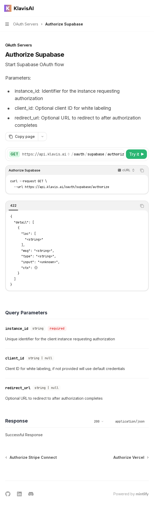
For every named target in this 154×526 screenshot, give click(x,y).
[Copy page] (21, 136)
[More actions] (147, 8)
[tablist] (71, 205)
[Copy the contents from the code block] (142, 170)
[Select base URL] (46, 154)
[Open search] (137, 8)
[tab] (13, 205)
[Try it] (136, 154)
